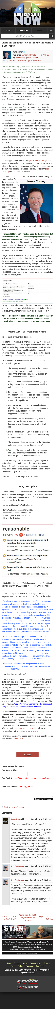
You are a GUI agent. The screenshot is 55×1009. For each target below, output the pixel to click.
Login (39, 30)
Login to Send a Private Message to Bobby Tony (24, 60)
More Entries (32, 58)
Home (8, 30)
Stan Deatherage (17, 867)
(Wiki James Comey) (38, 160)
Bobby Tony (20, 58)
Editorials (28, 919)
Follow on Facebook (26, 967)
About (25, 964)
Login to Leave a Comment (14, 808)
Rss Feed (40, 967)
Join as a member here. (24, 728)
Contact (17, 964)
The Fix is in (18, 739)
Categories (23, 30)
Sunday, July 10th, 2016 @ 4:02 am (35, 55)
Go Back (27, 755)
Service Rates (35, 964)
